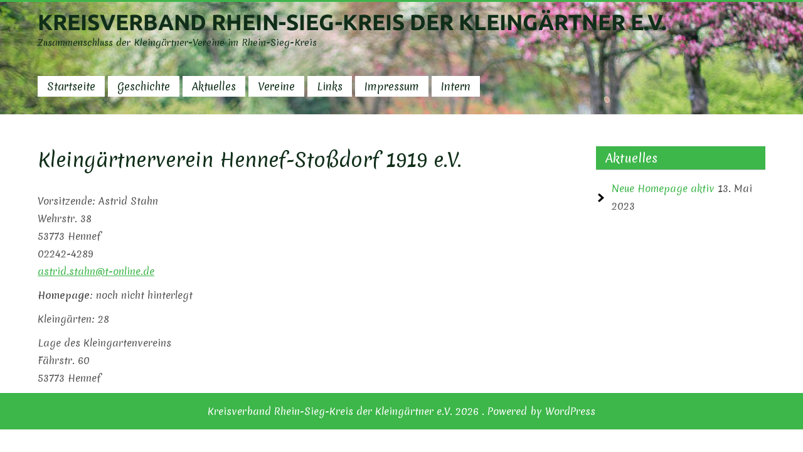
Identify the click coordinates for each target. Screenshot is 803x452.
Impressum (391, 86)
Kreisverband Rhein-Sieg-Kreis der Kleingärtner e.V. (352, 22)
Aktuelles (214, 86)
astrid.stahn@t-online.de (96, 271)
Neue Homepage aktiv (663, 188)
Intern (456, 86)
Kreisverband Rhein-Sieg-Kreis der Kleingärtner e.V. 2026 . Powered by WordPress (401, 411)
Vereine (276, 86)
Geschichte (143, 86)
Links (330, 86)
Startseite (71, 86)
